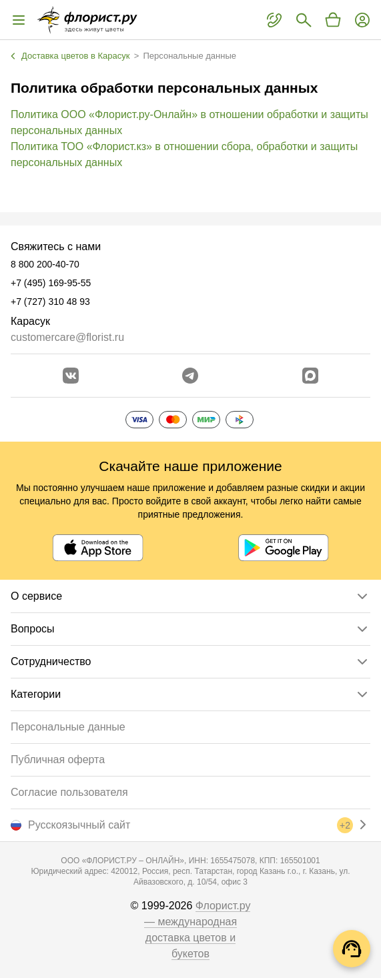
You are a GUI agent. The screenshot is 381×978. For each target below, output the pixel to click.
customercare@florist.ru (67, 337)
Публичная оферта (58, 759)
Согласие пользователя (69, 792)
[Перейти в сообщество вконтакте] (70, 375)
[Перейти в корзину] (333, 20)
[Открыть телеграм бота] (190, 375)
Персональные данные (68, 726)
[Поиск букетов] (303, 20)
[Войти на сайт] (362, 20)
